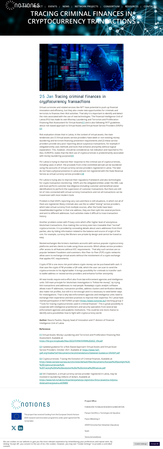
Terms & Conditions (93, 437)
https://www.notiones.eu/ (93, 300)
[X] (13, 428)
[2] (40, 128)
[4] (83, 174)
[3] (72, 156)
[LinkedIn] (20, 428)
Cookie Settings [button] (141, 444)
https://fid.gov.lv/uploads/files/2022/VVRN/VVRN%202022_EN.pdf (71, 341)
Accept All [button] (154, 444)
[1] (83, 122)
